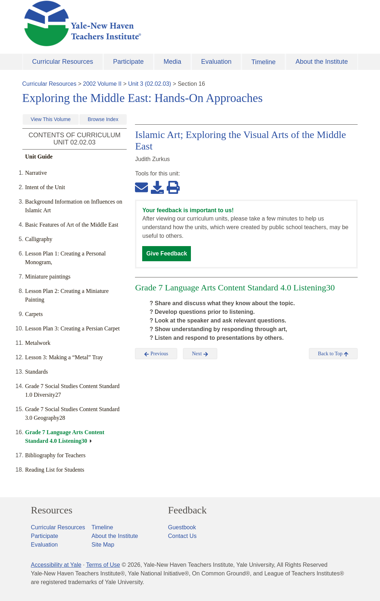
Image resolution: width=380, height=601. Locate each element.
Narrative (36, 173)
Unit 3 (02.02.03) (149, 84)
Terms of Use (103, 565)
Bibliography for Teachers (55, 455)
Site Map (103, 545)
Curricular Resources (62, 61)
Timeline (263, 62)
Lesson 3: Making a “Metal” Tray (64, 357)
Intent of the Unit (45, 187)
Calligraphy (39, 239)
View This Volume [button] (51, 119)
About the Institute (322, 61)
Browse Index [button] (103, 119)
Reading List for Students (54, 470)
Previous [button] (156, 354)
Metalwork (38, 343)
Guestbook (182, 527)
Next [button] (200, 354)
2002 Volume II (102, 84)
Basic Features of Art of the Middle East (71, 225)
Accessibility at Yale (56, 565)
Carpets (34, 314)
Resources (52, 510)
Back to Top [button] (333, 354)
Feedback (187, 510)
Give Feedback (166, 253)
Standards (36, 372)
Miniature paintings (48, 276)
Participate (128, 61)
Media (172, 61)
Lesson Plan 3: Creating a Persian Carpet (72, 328)
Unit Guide (39, 156)
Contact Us (182, 536)
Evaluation (216, 61)
